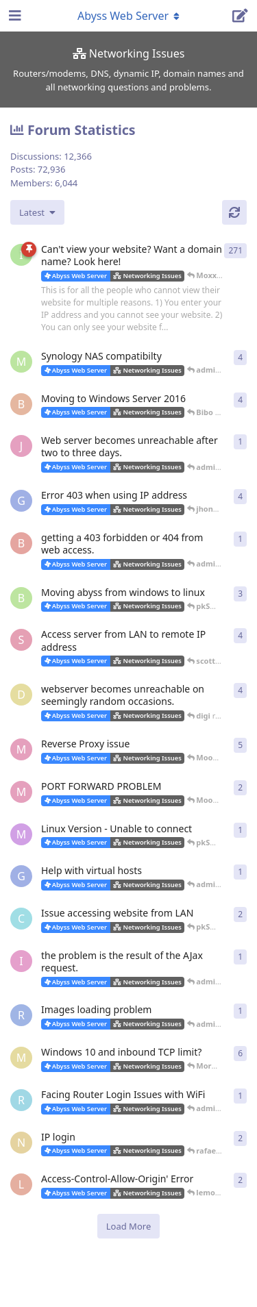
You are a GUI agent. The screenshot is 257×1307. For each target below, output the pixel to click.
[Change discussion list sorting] (37, 212)
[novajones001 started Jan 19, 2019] (21, 1143)
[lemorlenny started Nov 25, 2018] (21, 1184)
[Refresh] (234, 212)
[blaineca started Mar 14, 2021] (21, 598)
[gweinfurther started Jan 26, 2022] (21, 501)
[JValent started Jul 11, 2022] (21, 446)
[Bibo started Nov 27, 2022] (21, 404)
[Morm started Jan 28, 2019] (21, 1058)
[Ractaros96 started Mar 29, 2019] (21, 1015)
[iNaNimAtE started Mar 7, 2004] (21, 255)
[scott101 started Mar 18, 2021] (21, 640)
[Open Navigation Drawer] (13, 16)
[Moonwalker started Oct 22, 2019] (21, 749)
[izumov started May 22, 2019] (21, 961)
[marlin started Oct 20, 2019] (21, 834)
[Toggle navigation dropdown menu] (128, 16)
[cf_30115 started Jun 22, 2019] (21, 919)
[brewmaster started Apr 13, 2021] (21, 543)
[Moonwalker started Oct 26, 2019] (21, 792)
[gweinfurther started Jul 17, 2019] (21, 876)
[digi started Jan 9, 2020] (21, 695)
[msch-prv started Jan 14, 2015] (21, 362)
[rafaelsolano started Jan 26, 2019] (21, 1100)
